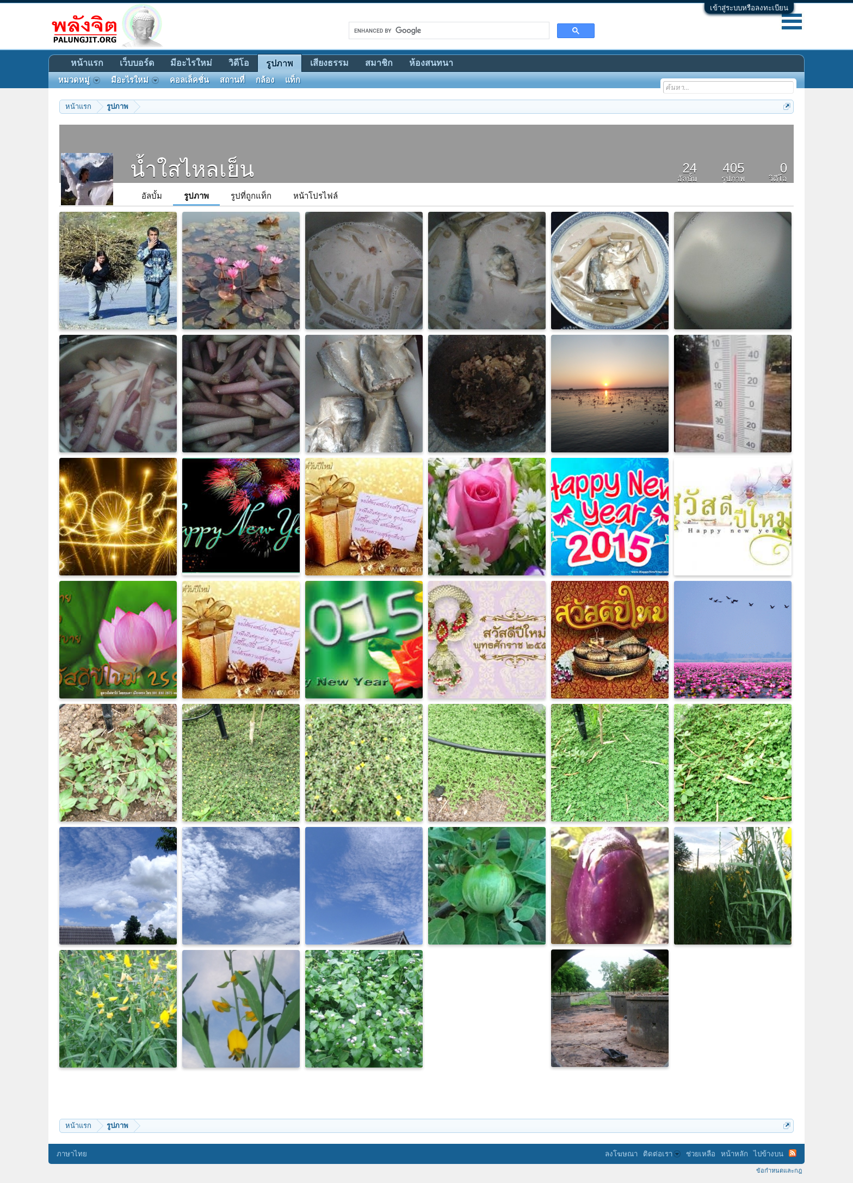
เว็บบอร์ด (137, 63)
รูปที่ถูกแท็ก (251, 195)
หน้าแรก (87, 63)
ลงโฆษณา (621, 1154)
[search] (448, 30)
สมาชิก (379, 63)
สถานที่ (232, 80)
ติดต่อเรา (662, 1154)
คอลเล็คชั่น (189, 80)
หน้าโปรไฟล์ (315, 195)
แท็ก (292, 80)
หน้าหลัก (734, 1154)
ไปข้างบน (768, 1154)
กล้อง (265, 80)
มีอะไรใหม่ (191, 63)
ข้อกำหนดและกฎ (779, 1170)
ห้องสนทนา (431, 63)
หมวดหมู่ (79, 80)
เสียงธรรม (329, 63)
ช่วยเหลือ (700, 1154)
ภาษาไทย (72, 1154)
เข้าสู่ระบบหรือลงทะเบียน (749, 8)
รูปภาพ (196, 195)
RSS (792, 1153)
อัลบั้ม (151, 195)
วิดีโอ (238, 63)
